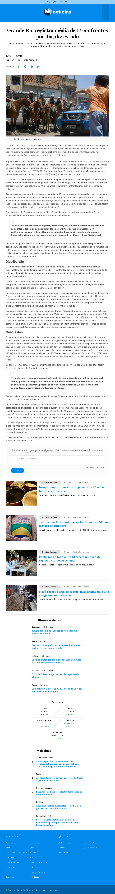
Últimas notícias (49, 620)
